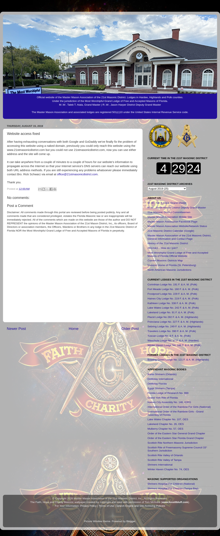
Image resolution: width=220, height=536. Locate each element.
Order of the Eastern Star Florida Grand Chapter (176, 438)
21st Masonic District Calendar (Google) (171, 230)
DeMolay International (160, 379)
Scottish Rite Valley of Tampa (164, 460)
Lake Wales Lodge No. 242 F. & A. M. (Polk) (173, 307)
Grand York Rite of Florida (163, 397)
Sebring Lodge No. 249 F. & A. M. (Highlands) (174, 326)
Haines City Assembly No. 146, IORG (169, 402)
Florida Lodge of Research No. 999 (168, 393)
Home (74, 329)
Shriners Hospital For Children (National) (171, 483)
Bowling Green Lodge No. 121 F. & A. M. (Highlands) (178, 359)
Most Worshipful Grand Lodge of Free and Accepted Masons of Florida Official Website (178, 254)
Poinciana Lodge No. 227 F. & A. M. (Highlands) (175, 321)
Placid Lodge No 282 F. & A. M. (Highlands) (173, 317)
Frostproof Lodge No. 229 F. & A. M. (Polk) (172, 293)
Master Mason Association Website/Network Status (177, 226)
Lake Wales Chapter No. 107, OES (168, 419)
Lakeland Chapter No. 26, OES (166, 424)
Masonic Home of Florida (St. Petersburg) (172, 265)
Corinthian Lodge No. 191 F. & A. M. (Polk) (172, 284)
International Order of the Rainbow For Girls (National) (179, 406)
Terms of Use (106, 505)
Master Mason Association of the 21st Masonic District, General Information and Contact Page (179, 237)
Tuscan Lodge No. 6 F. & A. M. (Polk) (169, 335)
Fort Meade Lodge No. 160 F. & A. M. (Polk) (173, 289)
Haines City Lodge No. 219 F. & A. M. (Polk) (173, 298)
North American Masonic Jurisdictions (169, 269)
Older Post (130, 329)
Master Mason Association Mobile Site (170, 216)
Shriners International (160, 464)
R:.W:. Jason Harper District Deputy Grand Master (177, 207)
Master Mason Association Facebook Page (172, 221)
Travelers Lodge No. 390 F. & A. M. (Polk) (172, 331)
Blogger (130, 521)
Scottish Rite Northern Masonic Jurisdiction (173, 442)
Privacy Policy (88, 505)
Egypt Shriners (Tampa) (161, 388)
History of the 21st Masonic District (168, 243)
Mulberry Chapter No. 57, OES (165, 428)
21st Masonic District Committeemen (169, 212)
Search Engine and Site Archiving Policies (140, 505)
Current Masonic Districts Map (165, 260)
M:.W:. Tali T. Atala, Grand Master (167, 202)
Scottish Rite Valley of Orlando (165, 455)
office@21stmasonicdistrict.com (77, 174)
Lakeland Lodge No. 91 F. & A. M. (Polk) (171, 312)
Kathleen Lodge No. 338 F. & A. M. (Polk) (171, 303)
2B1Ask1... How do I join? (163, 248)
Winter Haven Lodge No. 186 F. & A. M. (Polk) (174, 345)
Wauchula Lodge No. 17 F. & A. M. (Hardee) (173, 340)
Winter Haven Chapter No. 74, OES (168, 469)
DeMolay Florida (157, 383)
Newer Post (16, 329)
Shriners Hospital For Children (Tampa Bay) (173, 488)
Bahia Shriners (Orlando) (162, 374)
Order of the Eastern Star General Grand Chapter (176, 433)
